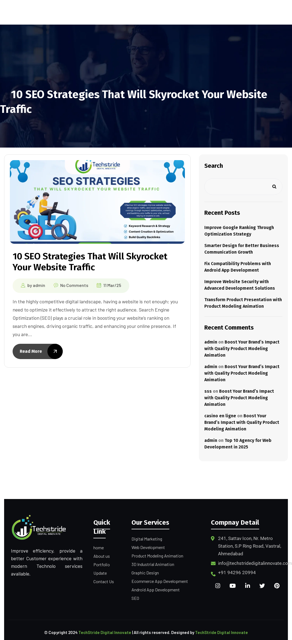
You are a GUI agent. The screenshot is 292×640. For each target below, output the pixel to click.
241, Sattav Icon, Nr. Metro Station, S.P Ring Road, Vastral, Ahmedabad (249, 546)
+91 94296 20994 (237, 572)
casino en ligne (220, 415)
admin (39, 284)
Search (213, 165)
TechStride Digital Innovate (104, 632)
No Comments (74, 284)
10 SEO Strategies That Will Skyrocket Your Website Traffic (90, 262)
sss (208, 391)
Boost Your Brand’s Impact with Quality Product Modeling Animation (241, 348)
